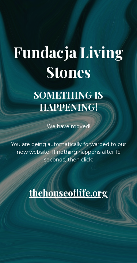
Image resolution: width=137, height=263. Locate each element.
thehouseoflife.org (68, 193)
